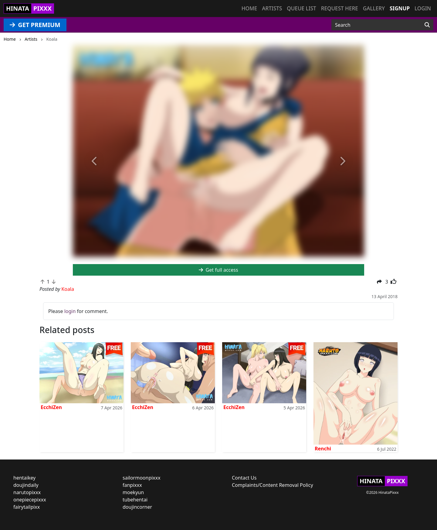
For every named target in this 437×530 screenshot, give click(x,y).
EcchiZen (51, 407)
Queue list (301, 8)
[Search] (427, 25)
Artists (272, 8)
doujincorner (137, 507)
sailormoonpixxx (142, 477)
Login (423, 8)
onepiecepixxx (29, 499)
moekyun (133, 492)
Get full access (218, 270)
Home (249, 8)
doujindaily (26, 485)
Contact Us (244, 477)
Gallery (374, 8)
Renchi (323, 448)
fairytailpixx (26, 507)
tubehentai (135, 499)
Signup (400, 8)
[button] (95, 161)
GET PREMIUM (35, 25)
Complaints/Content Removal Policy (272, 485)
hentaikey (24, 477)
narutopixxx (27, 492)
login (70, 311)
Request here (339, 8)
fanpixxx (132, 485)
